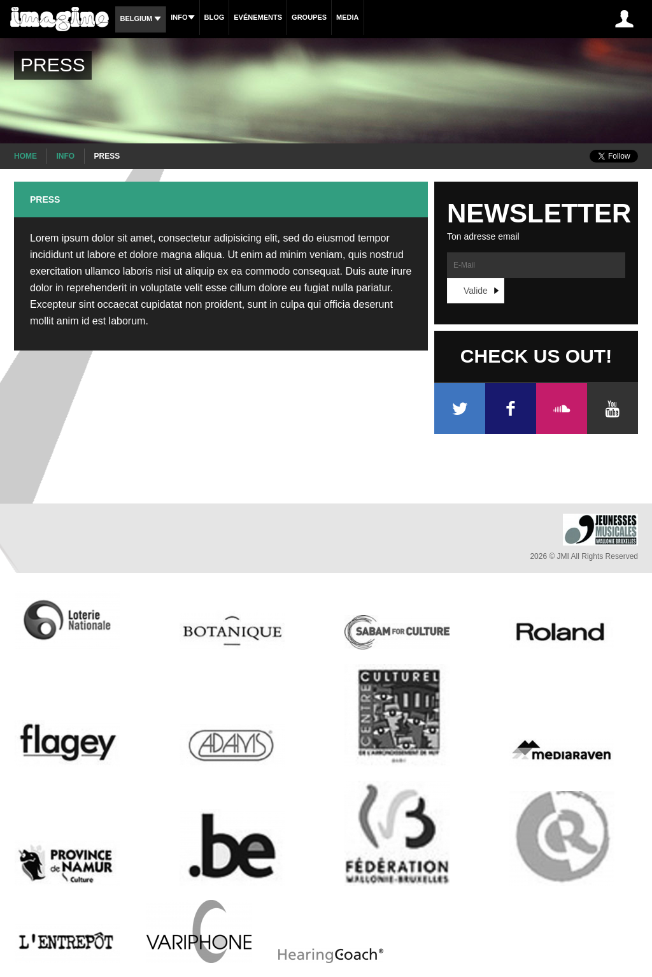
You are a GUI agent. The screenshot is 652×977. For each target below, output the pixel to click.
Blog (214, 17)
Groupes (309, 17)
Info (182, 17)
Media (347, 17)
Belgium (140, 18)
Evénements (258, 17)
